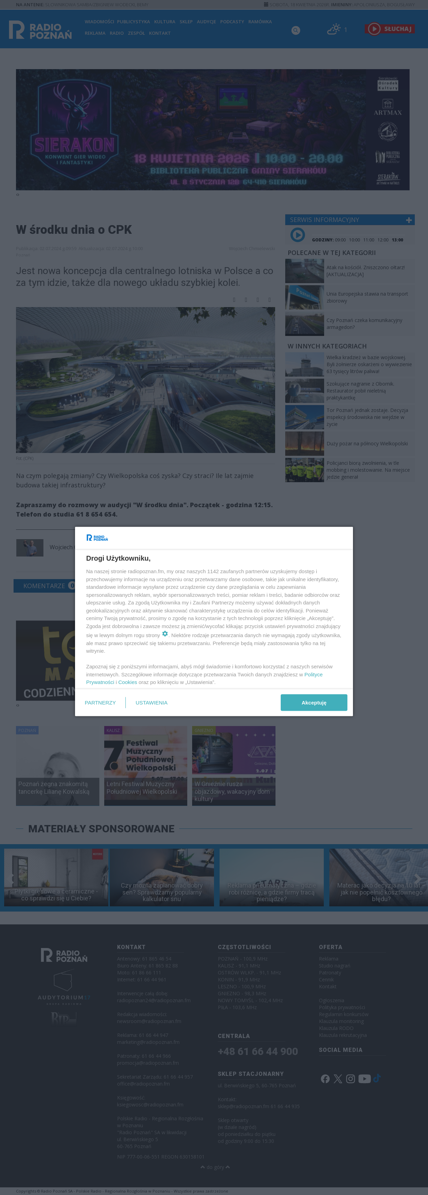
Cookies (127, 682)
